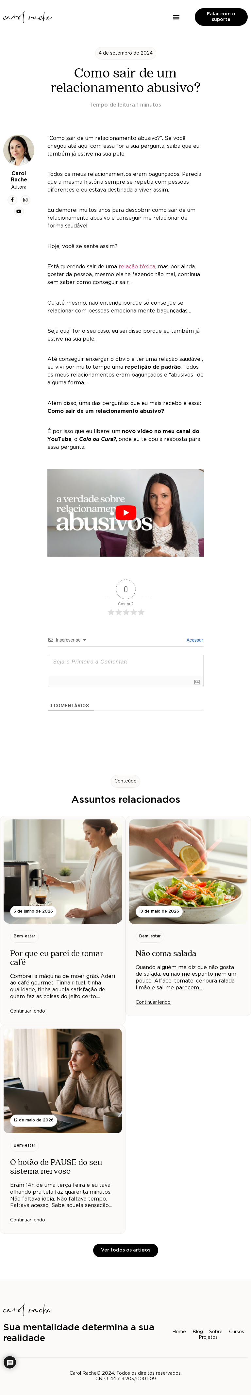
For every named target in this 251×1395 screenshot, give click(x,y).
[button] (176, 16)
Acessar (194, 640)
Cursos (236, 1332)
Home (179, 1332)
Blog (197, 1332)
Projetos (208, 1337)
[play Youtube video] (125, 513)
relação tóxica (137, 266)
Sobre (216, 1332)
